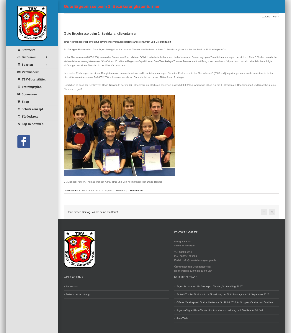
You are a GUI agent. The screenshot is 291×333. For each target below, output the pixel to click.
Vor (275, 16)
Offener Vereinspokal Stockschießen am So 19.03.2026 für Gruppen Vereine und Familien (224, 302)
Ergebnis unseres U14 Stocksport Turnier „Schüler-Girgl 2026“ (209, 286)
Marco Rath (74, 190)
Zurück (266, 16)
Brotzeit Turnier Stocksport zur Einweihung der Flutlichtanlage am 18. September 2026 (222, 294)
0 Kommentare (135, 190)
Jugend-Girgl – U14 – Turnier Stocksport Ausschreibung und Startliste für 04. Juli (219, 310)
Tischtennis (119, 190)
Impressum (72, 286)
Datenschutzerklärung (77, 294)
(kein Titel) (182, 318)
